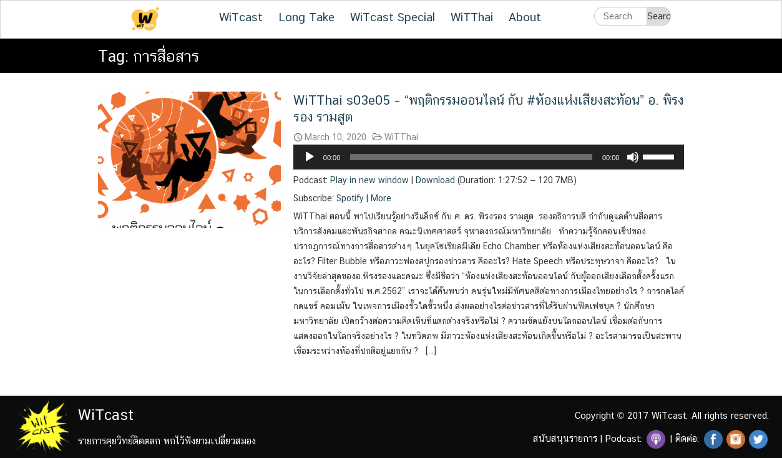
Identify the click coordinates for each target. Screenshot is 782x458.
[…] (429, 351)
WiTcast (241, 17)
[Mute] (633, 157)
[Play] (309, 157)
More (381, 198)
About (525, 17)
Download (435, 180)
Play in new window (369, 180)
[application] (489, 157)
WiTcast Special (392, 17)
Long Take (306, 17)
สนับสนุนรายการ (565, 438)
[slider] (471, 157)
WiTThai (472, 17)
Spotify (350, 198)
